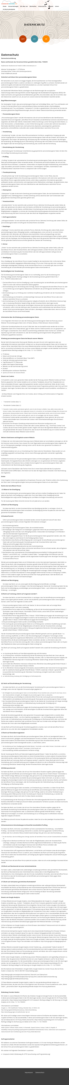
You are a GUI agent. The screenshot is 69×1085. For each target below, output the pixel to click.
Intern (57, 6)
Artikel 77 (50, 887)
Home (4, 6)
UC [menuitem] (34, 39)
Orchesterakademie (9, 9)
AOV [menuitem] (23, 39)
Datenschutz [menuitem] (39, 1072)
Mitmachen (33, 6)
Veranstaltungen (13, 6)
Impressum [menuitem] (29, 1072)
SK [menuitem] (46, 39)
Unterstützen (42, 6)
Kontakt (50, 6)
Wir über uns (24, 6)
